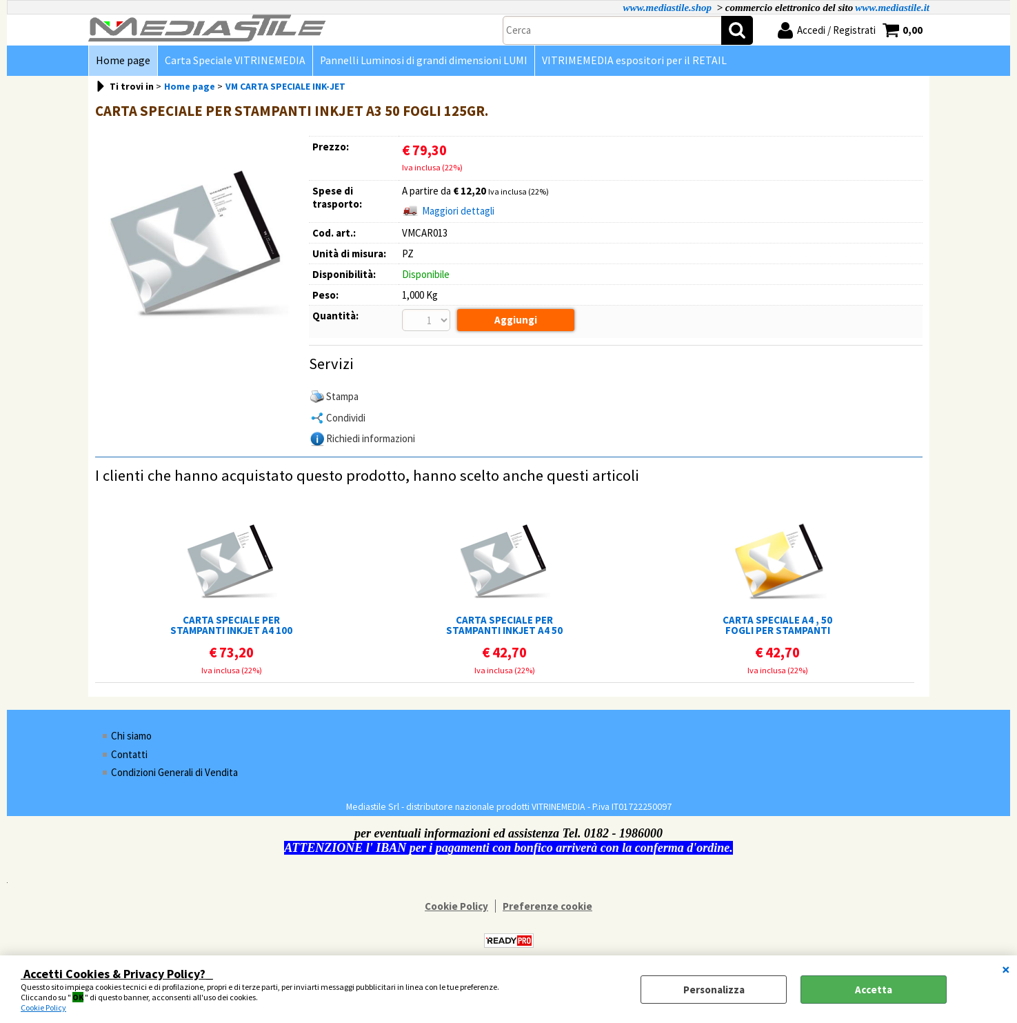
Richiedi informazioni (370, 438)
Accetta (873, 989)
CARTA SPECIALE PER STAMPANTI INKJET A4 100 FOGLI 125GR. (231, 625)
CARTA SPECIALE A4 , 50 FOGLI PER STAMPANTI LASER (777, 625)
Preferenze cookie (547, 906)
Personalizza (714, 989)
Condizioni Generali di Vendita (174, 772)
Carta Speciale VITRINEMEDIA (235, 60)
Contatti (129, 754)
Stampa (342, 396)
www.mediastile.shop (667, 7)
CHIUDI (1006, 969)
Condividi (345, 417)
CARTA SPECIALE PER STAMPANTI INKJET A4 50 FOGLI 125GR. (504, 625)
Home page (123, 60)
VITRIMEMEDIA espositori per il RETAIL (634, 60)
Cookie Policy (43, 1007)
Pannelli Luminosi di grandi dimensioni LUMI (423, 60)
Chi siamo (131, 735)
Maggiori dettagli (458, 210)
